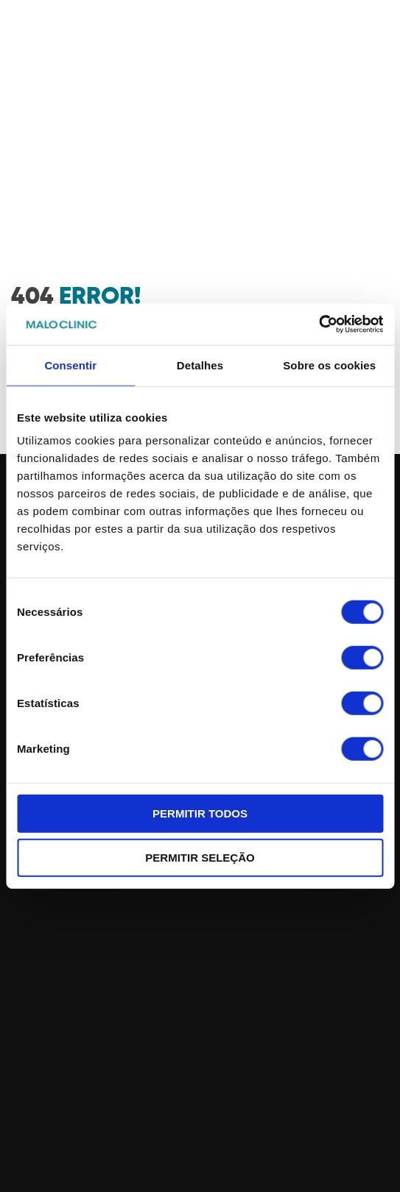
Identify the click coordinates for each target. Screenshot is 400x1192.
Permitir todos (200, 813)
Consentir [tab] (70, 364)
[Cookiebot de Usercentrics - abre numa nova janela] (318, 324)
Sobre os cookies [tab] (329, 364)
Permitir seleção (199, 857)
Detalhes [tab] (200, 364)
